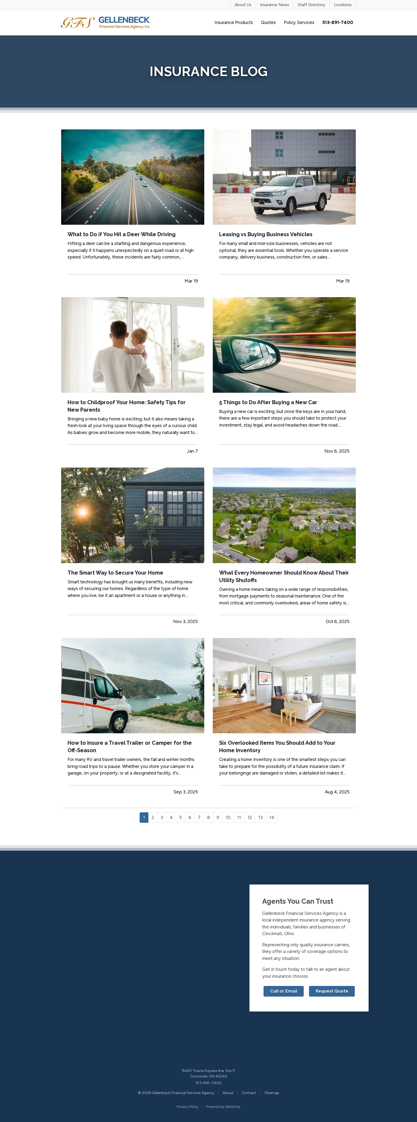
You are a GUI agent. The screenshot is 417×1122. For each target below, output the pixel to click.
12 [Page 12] (250, 817)
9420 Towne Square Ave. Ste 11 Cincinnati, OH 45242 (208, 1073)
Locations (343, 4)
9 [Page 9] (217, 817)
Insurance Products (234, 22)
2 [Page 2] (153, 817)
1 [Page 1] (144, 817)
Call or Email (283, 991)
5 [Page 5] (180, 817)
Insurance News (274, 4)
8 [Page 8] (208, 817)
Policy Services (299, 22)
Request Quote (332, 991)
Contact (249, 1093)
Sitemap (272, 1093)
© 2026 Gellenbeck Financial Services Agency (176, 1093)
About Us (243, 4)
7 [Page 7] (199, 817)
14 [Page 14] (271, 817)
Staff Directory (311, 4)
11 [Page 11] (239, 817)
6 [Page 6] (190, 817)
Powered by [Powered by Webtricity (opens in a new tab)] (223, 1107)
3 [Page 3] (162, 817)
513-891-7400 (209, 1083)
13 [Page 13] (260, 817)
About (228, 1093)
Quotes (268, 22)
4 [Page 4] (171, 817)
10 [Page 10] (228, 817)
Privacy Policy (187, 1107)
